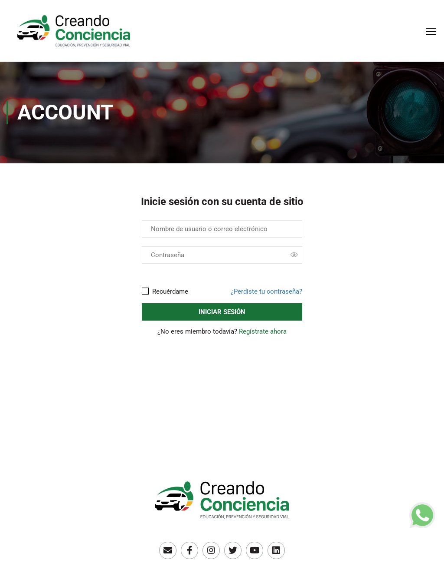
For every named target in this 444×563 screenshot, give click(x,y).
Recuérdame (165, 291)
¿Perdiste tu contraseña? (266, 291)
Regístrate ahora (263, 331)
